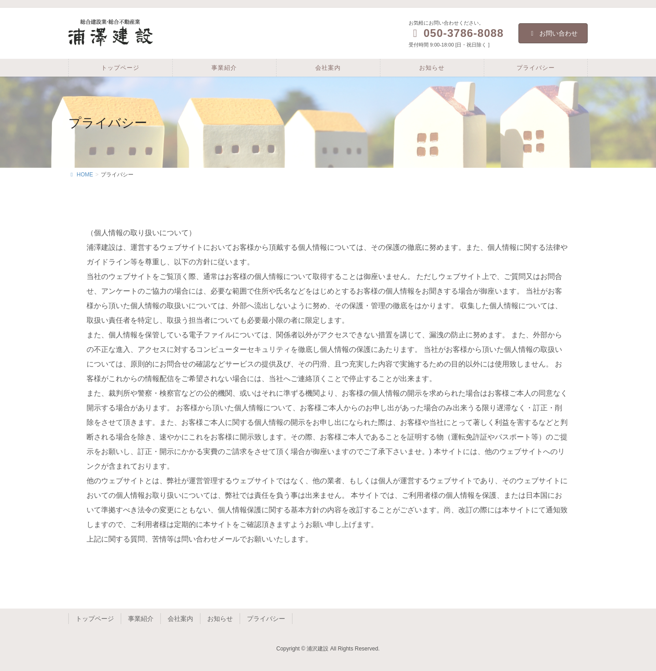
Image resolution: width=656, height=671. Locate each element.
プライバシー (266, 618)
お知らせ (220, 618)
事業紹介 (141, 618)
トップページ (95, 618)
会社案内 (180, 618)
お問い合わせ (553, 33)
